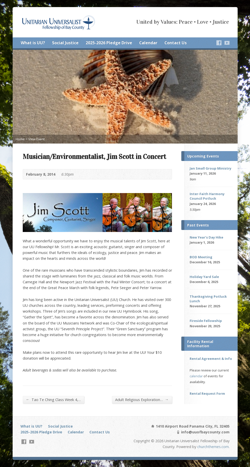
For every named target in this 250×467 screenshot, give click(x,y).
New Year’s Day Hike (206, 237)
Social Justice (65, 42)
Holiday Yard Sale (204, 276)
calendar (196, 376)
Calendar (148, 42)
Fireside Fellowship (206, 320)
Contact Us (175, 42)
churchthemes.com (213, 446)
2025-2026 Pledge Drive (109, 42)
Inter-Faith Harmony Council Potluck (207, 196)
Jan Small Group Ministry (210, 168)
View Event (36, 139)
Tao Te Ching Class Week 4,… (53, 399)
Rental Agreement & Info (211, 358)
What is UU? (33, 42)
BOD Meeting (201, 257)
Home (20, 139)
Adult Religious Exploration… (141, 399)
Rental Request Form (207, 393)
